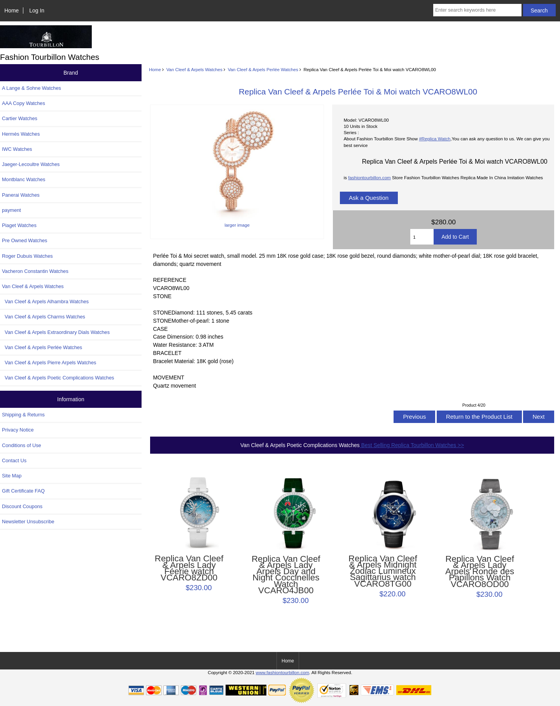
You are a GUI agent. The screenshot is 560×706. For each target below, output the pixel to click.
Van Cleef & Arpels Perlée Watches (263, 69)
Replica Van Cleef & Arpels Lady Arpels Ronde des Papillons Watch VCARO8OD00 (479, 571)
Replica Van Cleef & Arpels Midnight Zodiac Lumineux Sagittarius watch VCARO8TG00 (382, 571)
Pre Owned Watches (24, 240)
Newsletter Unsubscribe (28, 521)
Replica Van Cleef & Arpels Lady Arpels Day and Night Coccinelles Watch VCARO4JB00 (286, 575)
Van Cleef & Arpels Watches (194, 69)
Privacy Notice (17, 430)
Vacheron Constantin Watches (35, 271)
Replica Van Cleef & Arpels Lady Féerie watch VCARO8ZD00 (189, 568)
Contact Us (14, 460)
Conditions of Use (21, 445)
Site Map (11, 476)
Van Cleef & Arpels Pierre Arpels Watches (49, 362)
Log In (36, 10)
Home (11, 10)
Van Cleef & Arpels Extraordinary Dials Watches (56, 332)
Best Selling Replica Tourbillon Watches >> (412, 445)
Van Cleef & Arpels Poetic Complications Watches (58, 378)
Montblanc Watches (24, 179)
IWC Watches (17, 149)
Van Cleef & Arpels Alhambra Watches (45, 301)
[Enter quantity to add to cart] (422, 237)
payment (11, 210)
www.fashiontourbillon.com (282, 672)
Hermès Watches (21, 134)
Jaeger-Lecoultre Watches (31, 164)
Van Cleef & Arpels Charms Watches (43, 317)
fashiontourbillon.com (369, 177)
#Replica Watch (434, 138)
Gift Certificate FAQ (23, 491)
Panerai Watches (21, 195)
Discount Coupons (22, 506)
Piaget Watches (19, 225)
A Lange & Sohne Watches (31, 88)
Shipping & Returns (23, 415)
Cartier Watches (19, 118)
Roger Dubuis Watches (27, 256)
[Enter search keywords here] (477, 10)
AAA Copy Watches (23, 103)
